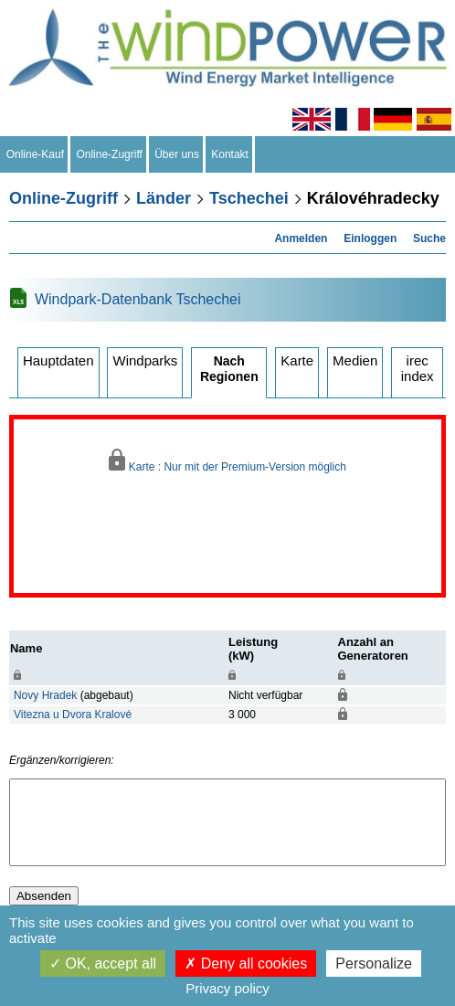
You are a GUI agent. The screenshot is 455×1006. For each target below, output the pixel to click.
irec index (417, 368)
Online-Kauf (35, 154)
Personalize (373, 963)
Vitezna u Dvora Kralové (73, 714)
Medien (355, 360)
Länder (163, 198)
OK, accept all (102, 963)
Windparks (144, 360)
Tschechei (249, 198)
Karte (296, 360)
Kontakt (230, 154)
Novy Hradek (45, 695)
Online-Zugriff (109, 154)
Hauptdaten (58, 360)
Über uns (177, 154)
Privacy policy (227, 988)
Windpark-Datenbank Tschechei (138, 299)
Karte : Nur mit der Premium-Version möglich (227, 461)
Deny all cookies (246, 963)
